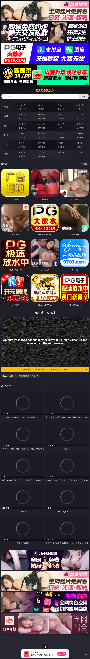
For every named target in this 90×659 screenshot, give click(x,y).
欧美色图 (61, 133)
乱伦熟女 (61, 128)
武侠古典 (80, 143)
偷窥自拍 (22, 133)
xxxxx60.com (45, 90)
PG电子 (22, 105)
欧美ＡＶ (61, 114)
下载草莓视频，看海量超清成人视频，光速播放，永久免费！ (55, 369)
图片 (6, 135)
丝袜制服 (41, 118)
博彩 (6, 106)
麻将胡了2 (22, 109)
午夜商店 (41, 152)
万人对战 (61, 105)
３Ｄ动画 (80, 114)
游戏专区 (80, 105)
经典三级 (41, 128)
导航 (6, 154)
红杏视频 (22, 156)
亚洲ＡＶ (22, 114)
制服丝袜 (22, 128)
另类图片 (80, 137)
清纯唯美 (41, 137)
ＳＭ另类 (80, 118)
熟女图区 (61, 137)
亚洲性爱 (22, 124)
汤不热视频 (80, 152)
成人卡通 (61, 124)
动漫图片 (80, 133)
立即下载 (61, 654)
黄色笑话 (61, 147)
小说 (6, 144)
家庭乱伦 (41, 143)
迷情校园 (22, 147)
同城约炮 (22, 152)
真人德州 (41, 105)
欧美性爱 (80, 124)
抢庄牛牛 (80, 109)
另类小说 (41, 147)
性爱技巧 (80, 147)
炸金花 (41, 109)
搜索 (84, 96)
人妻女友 (61, 143)
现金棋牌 (61, 109)
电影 (6, 125)
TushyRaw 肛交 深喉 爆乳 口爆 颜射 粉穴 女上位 (21, 376)
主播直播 (61, 118)
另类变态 (80, 128)
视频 (6, 116)
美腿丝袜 (22, 137)
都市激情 (22, 143)
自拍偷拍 (41, 114)
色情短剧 (41, 156)
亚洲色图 (41, 133)
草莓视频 (61, 152)
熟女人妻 (22, 118)
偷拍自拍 (41, 124)
